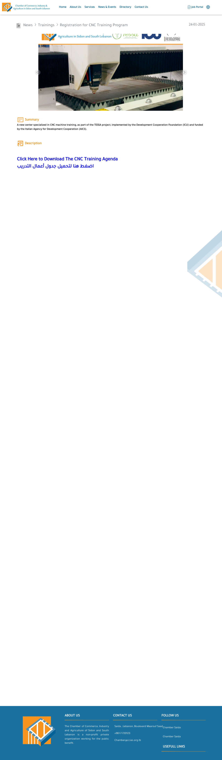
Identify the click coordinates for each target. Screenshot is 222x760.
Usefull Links (174, 747)
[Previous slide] (37, 72)
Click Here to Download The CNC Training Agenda (67, 159)
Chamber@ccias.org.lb (127, 740)
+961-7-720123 (122, 733)
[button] (62, 7)
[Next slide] (184, 72)
